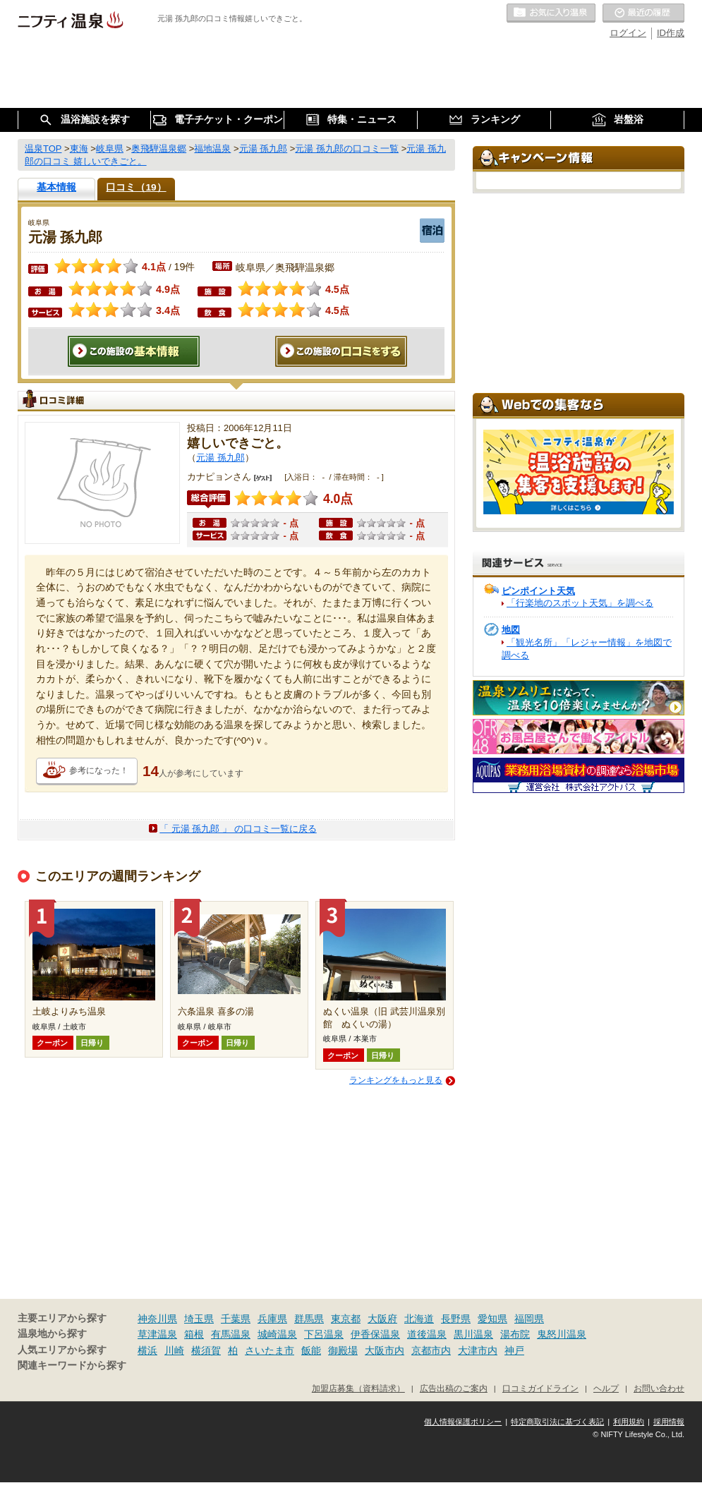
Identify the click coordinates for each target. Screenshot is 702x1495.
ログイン (628, 33)
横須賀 (206, 1350)
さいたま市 (269, 1350)
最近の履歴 (643, 13)
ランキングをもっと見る (395, 1080)
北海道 (419, 1318)
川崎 (174, 1350)
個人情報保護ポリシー (463, 1421)
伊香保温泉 (375, 1334)
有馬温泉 (230, 1334)
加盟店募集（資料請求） (358, 1388)
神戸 (514, 1350)
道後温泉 (427, 1334)
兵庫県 (272, 1318)
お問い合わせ (659, 1388)
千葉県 (235, 1318)
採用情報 (668, 1421)
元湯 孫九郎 (220, 457)
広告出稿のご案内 (454, 1388)
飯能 (311, 1350)
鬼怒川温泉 (561, 1334)
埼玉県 (199, 1318)
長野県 (456, 1318)
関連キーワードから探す (72, 1365)
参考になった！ (98, 770)
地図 (511, 629)
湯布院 (515, 1334)
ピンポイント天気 (538, 591)
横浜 (147, 1350)
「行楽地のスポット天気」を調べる (580, 603)
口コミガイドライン (540, 1388)
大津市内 (477, 1350)
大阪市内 (384, 1350)
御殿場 (343, 1350)
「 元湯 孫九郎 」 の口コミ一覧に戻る (237, 828)
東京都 (346, 1318)
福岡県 (529, 1318)
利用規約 (628, 1421)
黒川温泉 (473, 1334)
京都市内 (431, 1350)
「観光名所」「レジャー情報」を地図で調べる (587, 648)
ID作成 (670, 33)
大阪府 (382, 1318)
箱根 (194, 1334)
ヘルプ (606, 1388)
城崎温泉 (277, 1334)
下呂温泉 (324, 1334)
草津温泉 (157, 1334)
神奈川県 (157, 1318)
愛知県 (492, 1318)
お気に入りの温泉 (551, 13)
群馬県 (309, 1318)
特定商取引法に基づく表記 (557, 1421)
